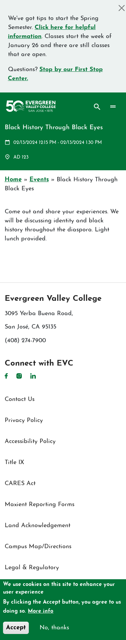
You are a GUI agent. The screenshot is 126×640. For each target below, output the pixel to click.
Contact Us (20, 399)
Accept (16, 628)
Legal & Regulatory (32, 568)
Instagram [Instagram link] (19, 376)
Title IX (14, 462)
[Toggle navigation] (113, 107)
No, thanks (54, 628)
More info (40, 611)
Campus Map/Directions (38, 547)
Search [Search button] (97, 106)
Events (39, 180)
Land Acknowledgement (37, 525)
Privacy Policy (24, 420)
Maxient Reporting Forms (39, 504)
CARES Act (20, 483)
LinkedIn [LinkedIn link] (33, 376)
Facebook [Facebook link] (6, 376)
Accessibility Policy (30, 441)
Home (13, 180)
